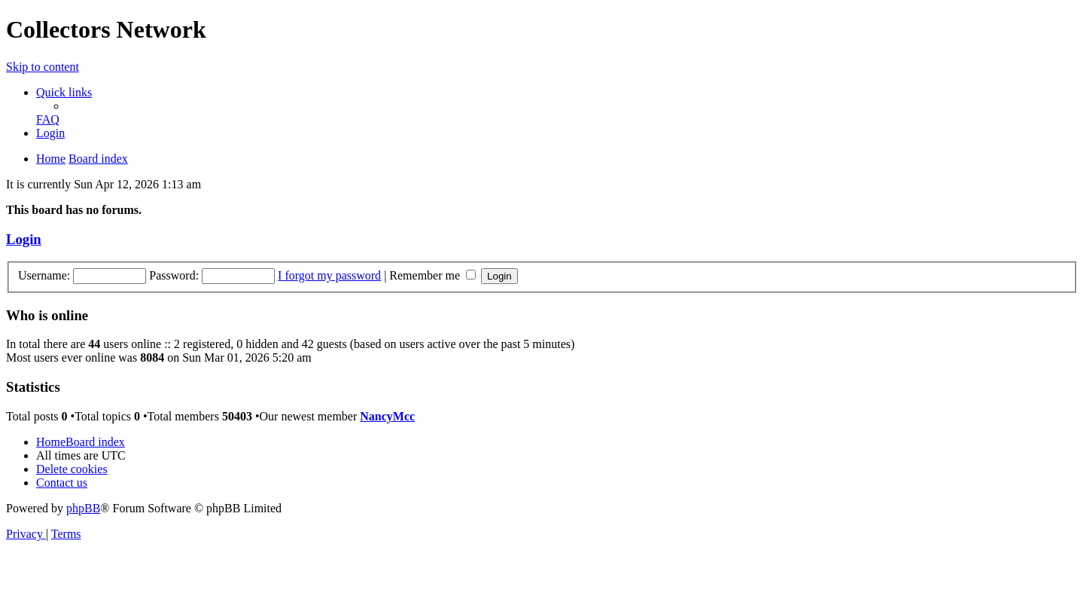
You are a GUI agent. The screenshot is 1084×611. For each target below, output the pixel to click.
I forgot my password (329, 275)
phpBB (83, 508)
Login (23, 239)
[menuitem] (47, 119)
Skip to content (42, 66)
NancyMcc (387, 416)
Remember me (432, 275)
